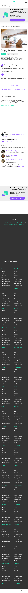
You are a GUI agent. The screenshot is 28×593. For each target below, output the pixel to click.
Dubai (3, 544)
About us (7, 222)
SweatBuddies (7, 591)
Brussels (16, 563)
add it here (21, 166)
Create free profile (17, 20)
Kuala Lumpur (18, 485)
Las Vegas (4, 485)
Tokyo (3, 288)
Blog (11, 222)
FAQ (3, 222)
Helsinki (16, 524)
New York (16, 406)
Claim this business (8, 96)
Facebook (23, 222)
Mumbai (3, 426)
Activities (3, 275)
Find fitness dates (5, 285)
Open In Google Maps (8, 105)
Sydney (16, 308)
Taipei (3, 308)
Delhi (15, 544)
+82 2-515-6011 (14, 85)
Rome (3, 367)
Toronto (16, 268)
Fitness (3, 54)
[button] (14, 38)
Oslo (2, 406)
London (3, 465)
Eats (2, 273)
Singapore (17, 327)
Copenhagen (5, 563)
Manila (3, 445)
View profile (12, 134)
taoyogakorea (7, 89)
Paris (15, 386)
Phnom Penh (17, 367)
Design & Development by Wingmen (16, 224)
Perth (3, 386)
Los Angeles (17, 445)
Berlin (3, 583)
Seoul (3, 347)
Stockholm (4, 327)
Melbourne (17, 426)
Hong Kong (17, 504)
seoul (2, 26)
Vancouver (4, 268)
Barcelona (17, 583)
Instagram (6, 224)
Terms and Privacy (16, 222)
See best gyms (4, 283)
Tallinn (16, 288)
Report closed (7, 93)
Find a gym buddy (5, 281)
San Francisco (18, 347)
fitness (7, 26)
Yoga (8, 54)
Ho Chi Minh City (6, 524)
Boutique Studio (14, 54)
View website (5, 81)
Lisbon (16, 465)
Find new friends (5, 279)
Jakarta (3, 504)
